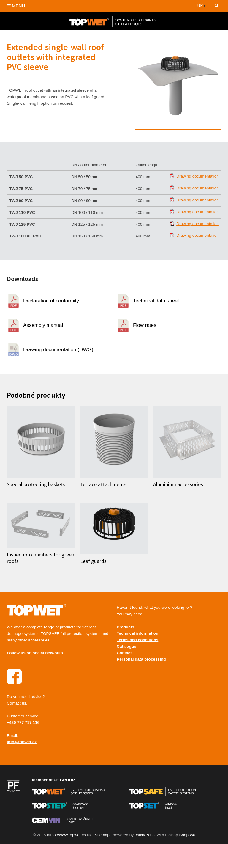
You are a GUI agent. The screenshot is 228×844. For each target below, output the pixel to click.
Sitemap (102, 835)
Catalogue (126, 646)
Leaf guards (93, 561)
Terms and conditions (137, 640)
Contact (124, 653)
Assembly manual (43, 325)
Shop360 (187, 835)
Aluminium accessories (178, 484)
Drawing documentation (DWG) (58, 349)
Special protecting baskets (36, 484)
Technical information (137, 633)
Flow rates (144, 325)
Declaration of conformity (51, 301)
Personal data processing (141, 659)
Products (125, 627)
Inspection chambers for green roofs (40, 557)
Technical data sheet (156, 301)
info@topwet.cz (22, 742)
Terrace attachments (103, 484)
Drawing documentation (197, 176)
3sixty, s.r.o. (145, 835)
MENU (16, 5)
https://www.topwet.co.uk (69, 835)
